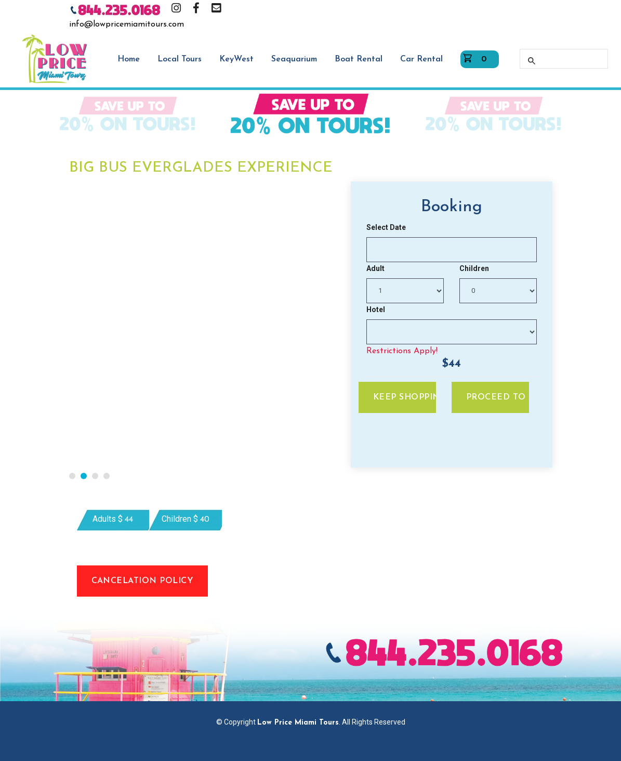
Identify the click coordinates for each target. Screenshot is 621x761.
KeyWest (236, 59)
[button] (72, 476)
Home (128, 59)
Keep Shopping (404, 397)
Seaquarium (294, 59)
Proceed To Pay (497, 397)
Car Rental (421, 59)
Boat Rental (358, 59)
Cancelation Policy (142, 581)
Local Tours (179, 59)
